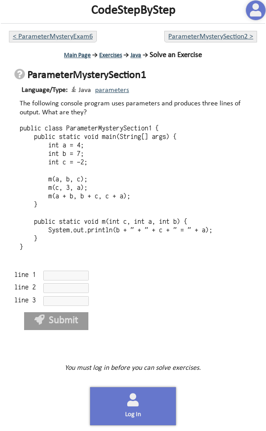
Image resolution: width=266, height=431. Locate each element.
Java (135, 55)
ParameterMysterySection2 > (210, 36)
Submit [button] (56, 320)
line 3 (25, 300)
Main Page (77, 55)
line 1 (25, 275)
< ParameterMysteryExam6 (53, 36)
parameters (112, 90)
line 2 (25, 287)
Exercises (110, 55)
